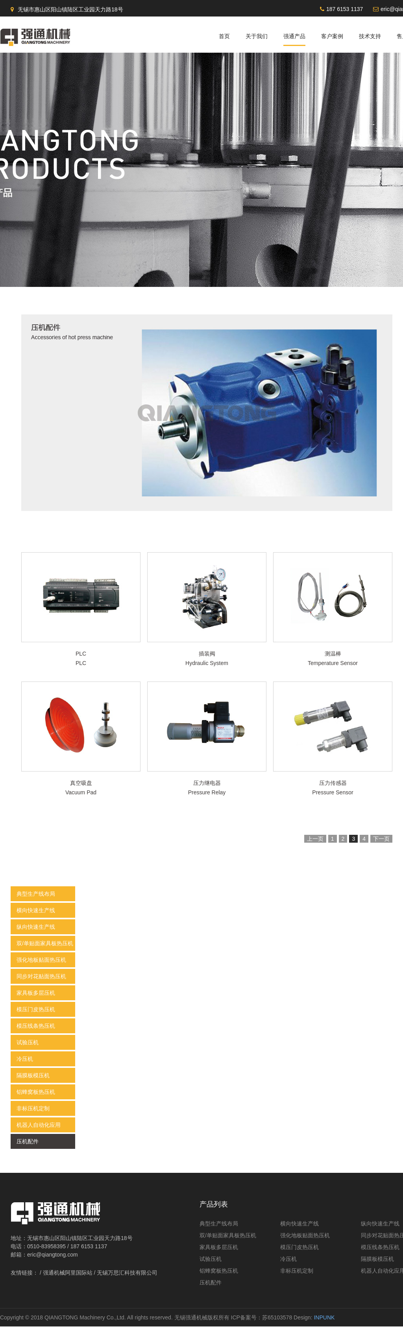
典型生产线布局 (36, 899)
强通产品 (294, 36)
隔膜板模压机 (33, 1081)
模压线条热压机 (36, 1031)
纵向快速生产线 (36, 932)
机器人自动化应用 (39, 1130)
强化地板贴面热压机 (41, 965)
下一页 (381, 844)
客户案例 (332, 36)
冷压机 (25, 1064)
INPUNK (324, 1323)
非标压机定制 (33, 1114)
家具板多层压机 (36, 998)
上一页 (315, 844)
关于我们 (257, 36)
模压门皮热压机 (36, 1015)
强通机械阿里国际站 (67, 1278)
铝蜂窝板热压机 (36, 1097)
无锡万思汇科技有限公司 (127, 1278)
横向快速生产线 (36, 916)
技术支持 (370, 36)
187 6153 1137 (344, 9)
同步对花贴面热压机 (41, 982)
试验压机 (28, 1048)
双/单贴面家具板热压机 (45, 949)
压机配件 (28, 1147)
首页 (224, 36)
